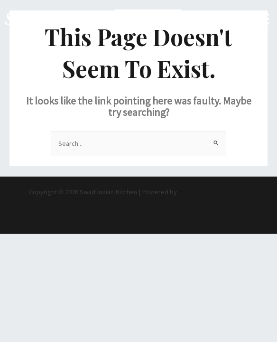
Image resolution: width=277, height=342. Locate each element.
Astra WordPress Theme (213, 192)
